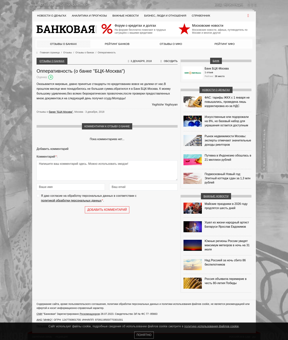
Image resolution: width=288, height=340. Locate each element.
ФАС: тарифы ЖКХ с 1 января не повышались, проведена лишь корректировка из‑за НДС (227, 102)
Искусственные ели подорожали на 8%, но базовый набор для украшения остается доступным (227, 121)
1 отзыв (209, 72)
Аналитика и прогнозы (89, 15)
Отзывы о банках (63, 43)
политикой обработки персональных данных (71, 200)
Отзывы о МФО (171, 43)
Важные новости (125, 15)
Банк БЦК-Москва (217, 68)
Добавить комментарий (107, 209)
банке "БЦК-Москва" (61, 111)
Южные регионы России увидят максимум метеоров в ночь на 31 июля (227, 245)
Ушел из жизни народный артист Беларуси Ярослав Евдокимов (227, 224)
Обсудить (171, 61)
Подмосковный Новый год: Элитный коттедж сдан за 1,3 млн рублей (228, 178)
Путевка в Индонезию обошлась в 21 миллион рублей (228, 157)
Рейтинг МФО (225, 43)
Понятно (144, 335)
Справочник (201, 15)
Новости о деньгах (216, 89)
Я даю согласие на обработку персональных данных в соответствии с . (88, 198)
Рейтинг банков (117, 43)
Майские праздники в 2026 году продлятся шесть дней (226, 206)
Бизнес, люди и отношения (165, 15)
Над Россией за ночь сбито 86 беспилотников (225, 262)
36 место (220, 76)
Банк (216, 60)
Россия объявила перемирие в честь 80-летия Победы (225, 281)
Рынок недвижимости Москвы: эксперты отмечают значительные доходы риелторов (228, 140)
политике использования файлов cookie (211, 326)
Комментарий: (47, 156)
